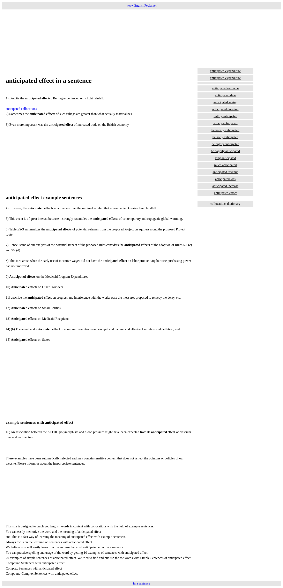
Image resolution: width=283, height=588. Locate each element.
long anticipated (225, 158)
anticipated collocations (21, 108)
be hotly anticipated (225, 137)
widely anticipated (225, 123)
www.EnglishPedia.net (142, 5)
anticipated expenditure (225, 71)
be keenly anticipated (225, 130)
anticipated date (225, 95)
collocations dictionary (225, 203)
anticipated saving (225, 102)
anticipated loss (225, 179)
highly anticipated (225, 116)
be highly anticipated (225, 144)
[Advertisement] (125, 38)
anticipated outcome (225, 88)
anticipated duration (225, 109)
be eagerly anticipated (225, 151)
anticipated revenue (225, 172)
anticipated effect (225, 193)
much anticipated (225, 165)
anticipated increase (225, 186)
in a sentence (141, 583)
